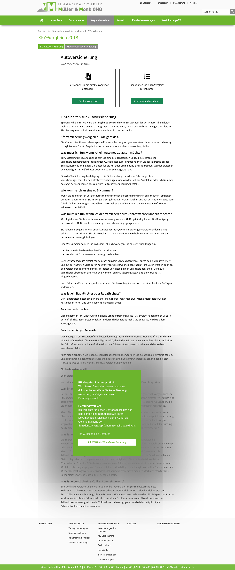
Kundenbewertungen (143, 20)
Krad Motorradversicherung (81, 46)
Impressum (163, 2)
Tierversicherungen (107, 554)
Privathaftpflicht (106, 540)
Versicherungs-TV (171, 20)
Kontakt (121, 20)
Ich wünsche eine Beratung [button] (94, 434)
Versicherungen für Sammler (107, 529)
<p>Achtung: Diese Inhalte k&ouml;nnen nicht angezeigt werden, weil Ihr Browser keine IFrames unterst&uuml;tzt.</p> (117, 279)
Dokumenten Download (79, 537)
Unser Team (56, 20)
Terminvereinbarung (78, 542)
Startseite (146, 2)
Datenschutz (179, 2)
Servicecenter (76, 20)
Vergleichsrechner (100, 20)
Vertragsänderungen (78, 528)
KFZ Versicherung (93, 31)
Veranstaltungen (106, 559)
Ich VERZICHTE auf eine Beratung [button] (107, 442)
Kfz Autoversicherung (51, 46)
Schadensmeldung (77, 533)
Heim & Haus (104, 550)
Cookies (193, 2)
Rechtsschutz (104, 545)
